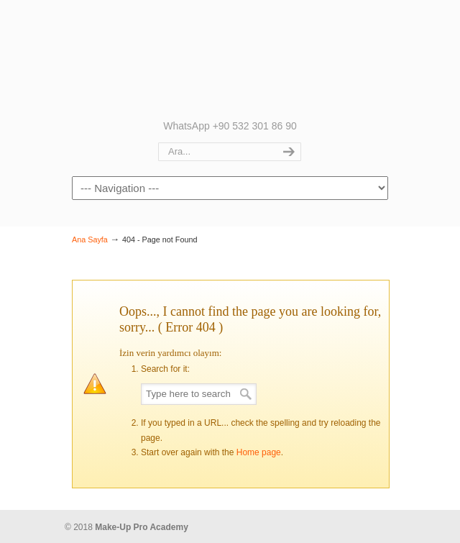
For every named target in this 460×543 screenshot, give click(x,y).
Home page (258, 452)
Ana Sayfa (90, 239)
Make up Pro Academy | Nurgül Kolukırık (230, 58)
